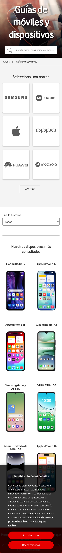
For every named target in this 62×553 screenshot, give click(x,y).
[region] (31, 509)
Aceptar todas (31, 535)
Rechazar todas (31, 545)
